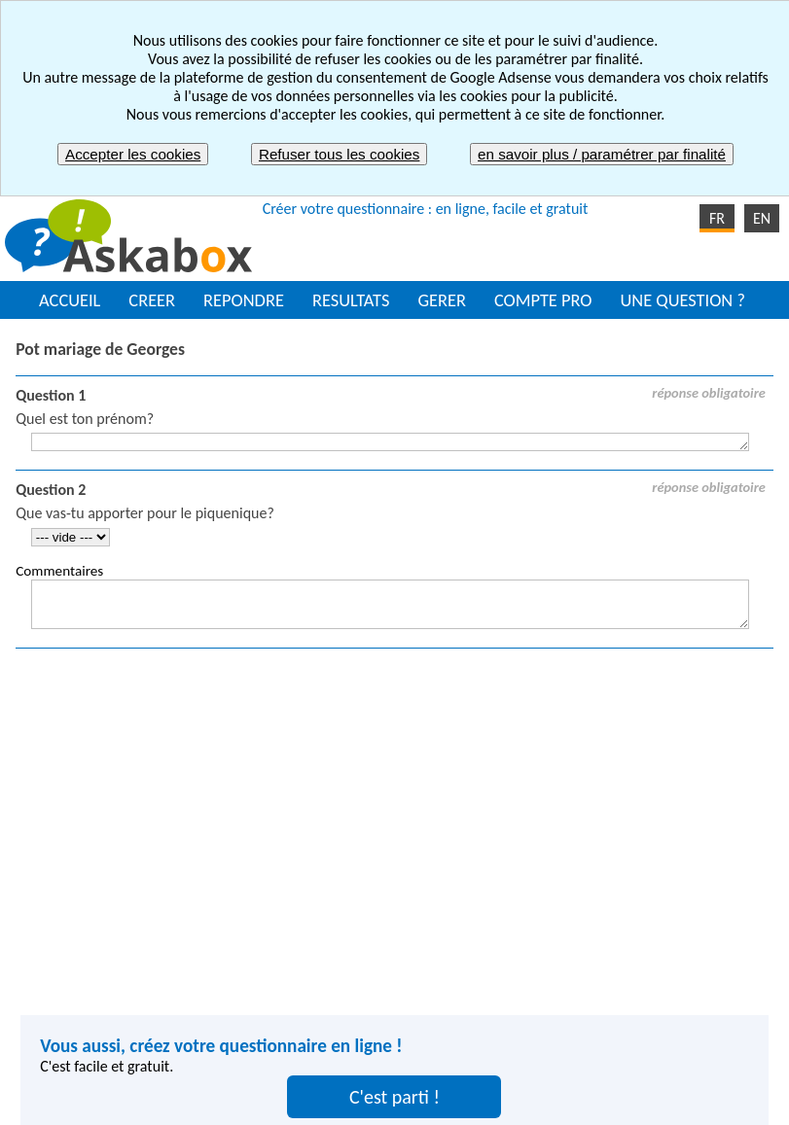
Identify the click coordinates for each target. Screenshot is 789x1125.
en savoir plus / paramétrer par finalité (602, 154)
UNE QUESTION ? (682, 300)
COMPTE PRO (543, 300)
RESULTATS (350, 300)
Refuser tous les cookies (339, 154)
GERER (441, 300)
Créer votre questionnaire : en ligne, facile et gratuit (426, 208)
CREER (151, 300)
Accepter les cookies (132, 154)
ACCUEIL (69, 300)
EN (762, 218)
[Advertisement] (394, 822)
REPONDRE (243, 300)
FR (717, 218)
